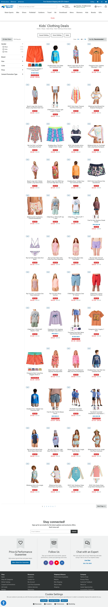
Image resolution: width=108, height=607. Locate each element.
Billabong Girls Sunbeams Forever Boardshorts (35, 217)
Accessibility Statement (87, 589)
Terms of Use (84, 577)
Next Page (101, 506)
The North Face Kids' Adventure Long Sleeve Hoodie (76, 409)
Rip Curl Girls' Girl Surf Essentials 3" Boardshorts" (96, 258)
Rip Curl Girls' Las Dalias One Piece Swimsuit (34, 294)
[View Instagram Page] (101, 1)
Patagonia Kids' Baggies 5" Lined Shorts (35, 69)
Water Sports (9, 12)
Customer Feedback (86, 582)
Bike (17, 12)
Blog (92, 1)
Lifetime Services (33, 587)
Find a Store (5, 1)
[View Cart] (106, 6)
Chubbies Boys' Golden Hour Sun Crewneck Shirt (75, 181)
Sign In (98, 6)
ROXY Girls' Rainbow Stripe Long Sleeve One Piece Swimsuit (76, 486)
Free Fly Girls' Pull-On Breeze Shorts (55, 412)
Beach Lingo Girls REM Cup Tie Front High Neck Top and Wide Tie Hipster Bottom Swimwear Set (55, 181)
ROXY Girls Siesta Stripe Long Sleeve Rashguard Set (96, 486)
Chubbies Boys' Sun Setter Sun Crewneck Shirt (55, 66)
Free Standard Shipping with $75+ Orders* (56, 1)
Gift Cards (4, 587)
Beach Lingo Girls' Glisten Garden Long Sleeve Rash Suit (34, 181)
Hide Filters (7, 39)
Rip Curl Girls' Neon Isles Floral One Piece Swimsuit (55, 258)
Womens (79, 12)
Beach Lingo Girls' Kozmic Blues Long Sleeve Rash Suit (34, 107)
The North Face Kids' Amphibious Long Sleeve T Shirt (96, 412)
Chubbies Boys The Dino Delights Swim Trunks (55, 146)
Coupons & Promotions (8, 584)
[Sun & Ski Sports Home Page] (7, 6)
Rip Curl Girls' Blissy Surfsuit (55, 294)
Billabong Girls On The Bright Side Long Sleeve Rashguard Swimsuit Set (96, 146)
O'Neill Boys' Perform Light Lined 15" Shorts (55, 110)
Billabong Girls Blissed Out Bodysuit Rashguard (96, 107)
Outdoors (41, 12)
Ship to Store (58, 584)
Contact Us (31, 579)
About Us (83, 584)
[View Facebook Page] (97, 1)
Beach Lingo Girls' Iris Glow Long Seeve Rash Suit (76, 66)
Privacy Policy (84, 579)
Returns (56, 579)
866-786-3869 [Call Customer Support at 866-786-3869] (87, 563)
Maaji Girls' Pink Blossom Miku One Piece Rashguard (76, 370)
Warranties (31, 589)
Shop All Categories (7, 579)
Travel (49, 12)
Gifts (100, 12)
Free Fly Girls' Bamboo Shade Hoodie (96, 221)
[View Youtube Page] (106, 1)
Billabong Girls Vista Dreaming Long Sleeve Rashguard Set (55, 486)
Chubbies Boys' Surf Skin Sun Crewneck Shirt (96, 370)
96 (85, 39)
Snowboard (63, 12)
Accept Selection (54, 600)
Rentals (13, 1)
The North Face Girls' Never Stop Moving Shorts (76, 333)
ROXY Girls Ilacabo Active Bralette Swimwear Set (75, 146)
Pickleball (32, 12)
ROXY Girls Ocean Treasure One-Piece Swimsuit (76, 107)
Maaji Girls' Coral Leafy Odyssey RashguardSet (55, 370)
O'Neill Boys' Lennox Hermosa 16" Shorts (96, 294)
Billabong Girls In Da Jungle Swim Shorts (76, 450)
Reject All (64, 600)
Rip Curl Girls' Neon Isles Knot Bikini (35, 258)
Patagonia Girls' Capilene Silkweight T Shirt (96, 66)
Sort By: (97, 39)
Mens (72, 12)
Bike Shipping (58, 582)
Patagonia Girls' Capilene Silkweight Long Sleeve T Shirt (55, 330)
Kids (86, 12)
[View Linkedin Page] (62, 563)
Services (21, 1)
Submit (74, 531)
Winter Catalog (5, 582)
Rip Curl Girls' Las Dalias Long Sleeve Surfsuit (35, 146)
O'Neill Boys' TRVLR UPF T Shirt (76, 217)
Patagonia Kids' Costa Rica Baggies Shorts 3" (35, 373)
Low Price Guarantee (34, 584)
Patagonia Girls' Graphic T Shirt (96, 330)
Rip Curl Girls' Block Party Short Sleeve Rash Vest (34, 450)
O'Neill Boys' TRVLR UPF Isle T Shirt (55, 217)
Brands (93, 12)
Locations (30, 577)
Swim (67, 35)
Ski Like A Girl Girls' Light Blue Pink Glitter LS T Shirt (55, 450)
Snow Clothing (57, 35)
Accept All (44, 600)
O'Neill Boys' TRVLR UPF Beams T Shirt (35, 330)
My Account (31, 582)
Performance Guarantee (61, 577)
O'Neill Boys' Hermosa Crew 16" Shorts (76, 294)
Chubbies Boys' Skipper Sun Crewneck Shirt (34, 409)
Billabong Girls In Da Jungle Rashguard (34, 486)
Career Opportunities (86, 587)
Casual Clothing (44, 35)
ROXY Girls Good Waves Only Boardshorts (96, 181)
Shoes (24, 12)
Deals (53, 18)
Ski (55, 12)
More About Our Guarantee (20, 562)
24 (78, 39)
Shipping (56, 587)
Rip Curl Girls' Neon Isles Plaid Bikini (76, 258)
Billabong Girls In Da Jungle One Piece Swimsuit (96, 450)
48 (81, 39)
